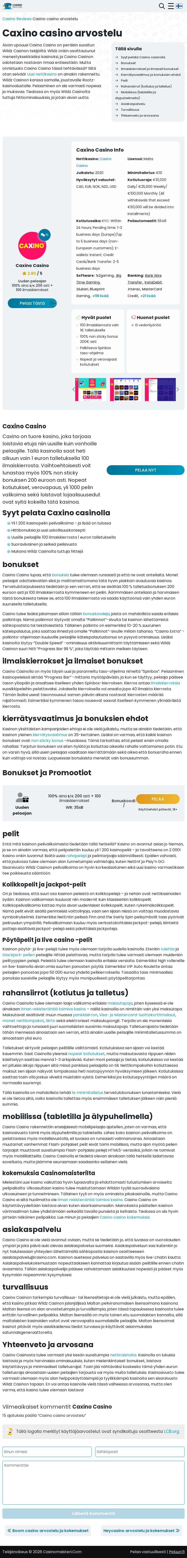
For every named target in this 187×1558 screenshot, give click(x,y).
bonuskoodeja (96, 614)
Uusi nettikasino (42, 74)
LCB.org (171, 1431)
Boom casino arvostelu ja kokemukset (50, 1530)
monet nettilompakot (23, 1021)
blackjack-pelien (18, 955)
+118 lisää (100, 295)
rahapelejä (76, 856)
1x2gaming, (105, 275)
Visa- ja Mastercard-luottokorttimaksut (137, 1015)
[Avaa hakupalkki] (162, 6)
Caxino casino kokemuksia (125, 1217)
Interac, (134, 289)
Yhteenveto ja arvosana (137, 115)
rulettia (168, 949)
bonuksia (60, 575)
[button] (73, 389)
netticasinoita (123, 1355)
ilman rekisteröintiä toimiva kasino (53, 1009)
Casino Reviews (17, 19)
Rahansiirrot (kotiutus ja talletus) (143, 86)
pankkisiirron (85, 1015)
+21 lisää (148, 295)
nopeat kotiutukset (86, 1054)
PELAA (158, 799)
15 (44, 234)
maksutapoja (119, 1003)
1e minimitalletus (87, 1092)
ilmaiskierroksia (165, 683)
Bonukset (125, 63)
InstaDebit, (154, 282)
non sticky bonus (47, 740)
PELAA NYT (145, 470)
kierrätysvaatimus (50, 735)
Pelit (121, 80)
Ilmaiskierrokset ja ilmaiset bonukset (146, 69)
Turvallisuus (127, 109)
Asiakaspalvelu (130, 104)
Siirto (50, 1021)
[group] (90, 389)
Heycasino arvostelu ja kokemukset (139, 1530)
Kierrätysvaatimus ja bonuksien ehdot (148, 74)
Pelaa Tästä (32, 303)
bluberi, (83, 289)
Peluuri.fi (177, 1552)
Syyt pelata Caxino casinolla (140, 57)
